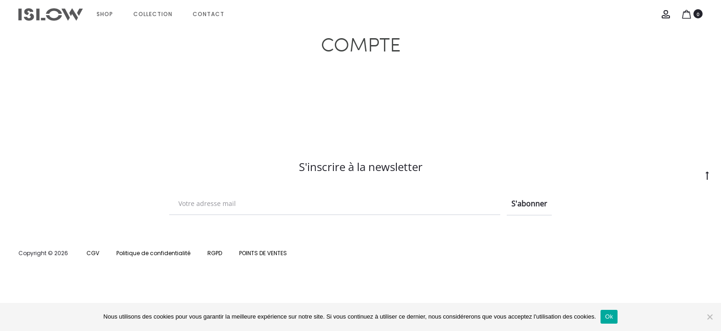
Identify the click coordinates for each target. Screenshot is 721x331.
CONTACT (208, 14)
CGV (92, 253)
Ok (609, 316)
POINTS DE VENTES (263, 253)
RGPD (214, 253)
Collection (152, 14)
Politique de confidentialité (153, 253)
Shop (105, 14)
